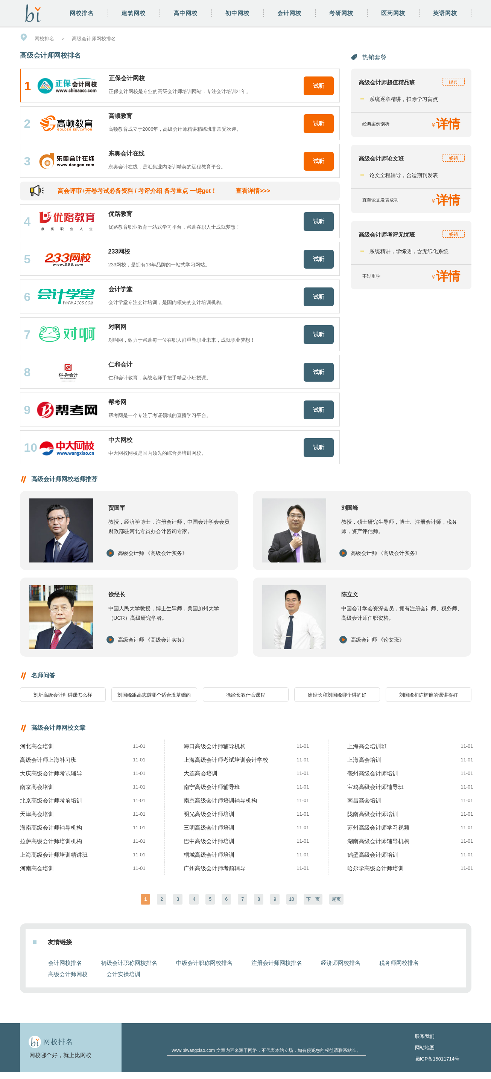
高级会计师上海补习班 (48, 760)
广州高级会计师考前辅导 (215, 868)
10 (291, 899)
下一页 (313, 899)
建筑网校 (134, 13)
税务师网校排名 (399, 963)
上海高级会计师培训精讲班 (54, 854)
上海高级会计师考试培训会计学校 (226, 760)
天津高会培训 (37, 814)
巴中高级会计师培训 (209, 841)
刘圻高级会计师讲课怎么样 (62, 695)
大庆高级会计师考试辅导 (51, 773)
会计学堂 (120, 289)
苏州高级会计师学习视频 (378, 827)
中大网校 (120, 440)
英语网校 (445, 13)
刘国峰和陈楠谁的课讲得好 (428, 695)
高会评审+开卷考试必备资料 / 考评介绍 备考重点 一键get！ (164, 191)
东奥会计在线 (126, 153)
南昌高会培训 (364, 800)
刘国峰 (349, 507)
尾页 (336, 899)
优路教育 (120, 214)
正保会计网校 (127, 78)
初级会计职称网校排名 (129, 963)
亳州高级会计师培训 (372, 773)
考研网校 (341, 13)
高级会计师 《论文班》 (378, 640)
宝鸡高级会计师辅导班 (375, 787)
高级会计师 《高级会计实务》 (153, 553)
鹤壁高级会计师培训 (372, 854)
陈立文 (349, 594)
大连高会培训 (200, 773)
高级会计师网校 (68, 974)
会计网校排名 (65, 963)
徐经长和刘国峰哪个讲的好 (337, 695)
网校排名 (82, 13)
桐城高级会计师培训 (209, 854)
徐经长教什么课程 (245, 695)
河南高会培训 (37, 868)
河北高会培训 (37, 746)
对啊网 (117, 327)
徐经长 (116, 594)
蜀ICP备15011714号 (437, 1059)
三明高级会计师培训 (209, 827)
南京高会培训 (37, 787)
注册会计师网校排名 (276, 963)
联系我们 (425, 1036)
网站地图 (425, 1047)
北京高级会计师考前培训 (51, 800)
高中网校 (185, 13)
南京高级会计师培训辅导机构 (220, 800)
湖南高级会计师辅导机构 (378, 841)
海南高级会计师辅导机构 (51, 827)
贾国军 (116, 507)
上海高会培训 (364, 760)
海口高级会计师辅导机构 (215, 746)
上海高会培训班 (367, 746)
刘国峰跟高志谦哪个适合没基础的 (154, 695)
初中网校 (237, 13)
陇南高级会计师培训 (372, 814)
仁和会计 (120, 364)
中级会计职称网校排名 (204, 963)
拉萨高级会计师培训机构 (51, 841)
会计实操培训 (123, 974)
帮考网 (117, 402)
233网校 (119, 251)
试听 (318, 86)
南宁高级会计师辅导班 (212, 787)
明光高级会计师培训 (209, 814)
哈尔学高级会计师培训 (375, 868)
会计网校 (289, 13)
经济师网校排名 (340, 963)
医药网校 (393, 13)
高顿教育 (120, 116)
